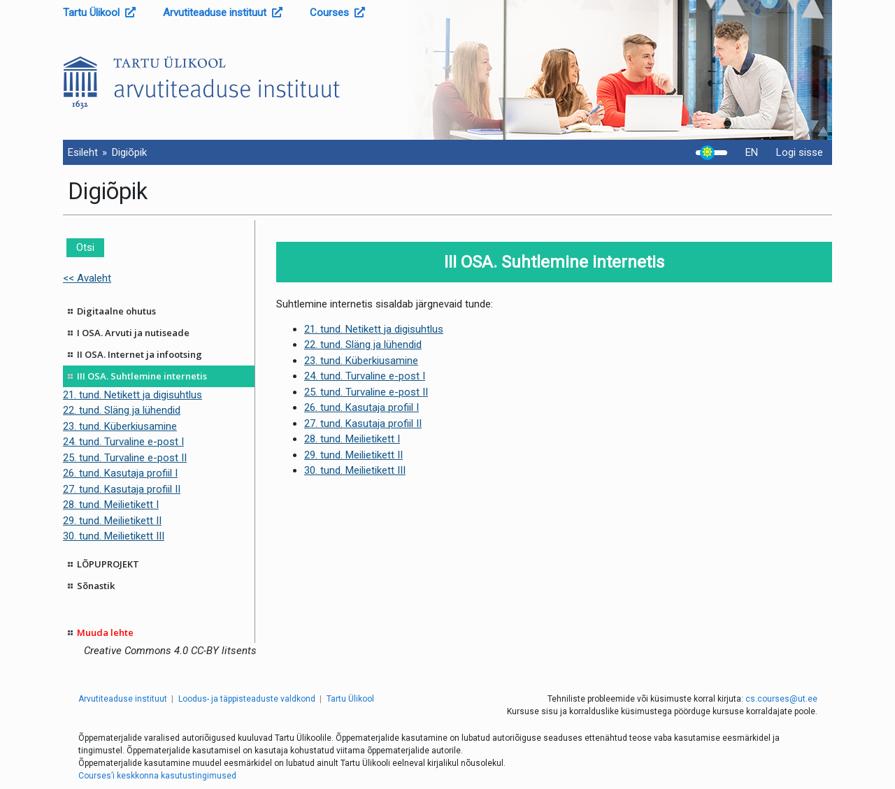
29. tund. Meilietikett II (112, 520)
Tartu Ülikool (99, 12)
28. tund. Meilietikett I (111, 504)
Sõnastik (96, 585)
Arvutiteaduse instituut (222, 12)
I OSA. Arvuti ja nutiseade (133, 332)
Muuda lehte (105, 632)
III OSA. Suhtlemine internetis (142, 376)
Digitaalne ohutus (116, 311)
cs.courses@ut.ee (781, 699)
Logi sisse (799, 152)
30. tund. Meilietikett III (113, 536)
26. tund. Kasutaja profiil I (120, 473)
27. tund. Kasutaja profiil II (121, 489)
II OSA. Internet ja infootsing (139, 354)
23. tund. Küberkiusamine (120, 426)
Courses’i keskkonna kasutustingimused (157, 776)
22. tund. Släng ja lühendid (121, 410)
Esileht (83, 152)
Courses (337, 12)
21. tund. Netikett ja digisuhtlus (132, 395)
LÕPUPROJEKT (108, 564)
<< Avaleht (87, 278)
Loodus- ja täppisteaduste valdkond (246, 699)
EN (751, 152)
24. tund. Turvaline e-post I (123, 441)
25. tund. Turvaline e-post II (125, 457)
